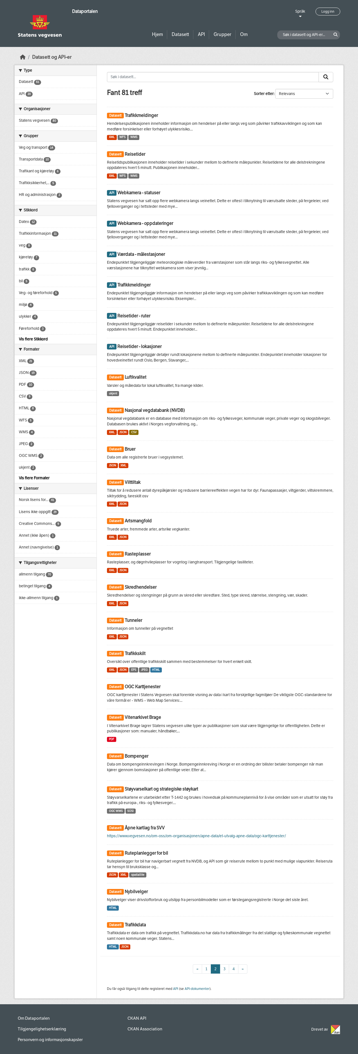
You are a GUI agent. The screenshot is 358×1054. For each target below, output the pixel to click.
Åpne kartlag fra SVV (145, 827)
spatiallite (137, 875)
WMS (133, 137)
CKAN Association (144, 1029)
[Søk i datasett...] (213, 77)
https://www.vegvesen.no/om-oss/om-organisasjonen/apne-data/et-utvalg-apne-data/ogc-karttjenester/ (196, 836)
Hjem (157, 34)
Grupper (222, 34)
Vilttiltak (132, 482)
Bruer (130, 449)
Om (244, 34)
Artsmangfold (138, 520)
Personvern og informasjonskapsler (50, 1039)
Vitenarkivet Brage (143, 717)
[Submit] (326, 77)
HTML (156, 670)
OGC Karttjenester (142, 686)
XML (112, 137)
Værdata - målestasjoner (141, 254)
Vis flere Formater (34, 478)
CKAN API (136, 1018)
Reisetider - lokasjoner (139, 346)
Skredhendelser (140, 587)
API (201, 34)
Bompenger (136, 756)
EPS (133, 670)
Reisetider (135, 154)
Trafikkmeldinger (141, 115)
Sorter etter (264, 93)
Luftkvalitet (135, 377)
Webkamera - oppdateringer (145, 223)
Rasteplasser (138, 554)
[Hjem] (23, 57)
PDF (111, 739)
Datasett (180, 34)
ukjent (113, 393)
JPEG (144, 670)
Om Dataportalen (34, 1018)
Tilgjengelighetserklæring (42, 1029)
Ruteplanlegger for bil (146, 853)
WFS (122, 137)
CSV (134, 432)
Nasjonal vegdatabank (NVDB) (155, 410)
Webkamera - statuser (138, 192)
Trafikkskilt (135, 653)
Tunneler (133, 620)
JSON (122, 432)
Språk (300, 11)
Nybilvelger (136, 891)
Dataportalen (85, 11)
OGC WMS (116, 811)
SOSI (130, 811)
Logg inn (327, 11)
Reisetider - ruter (133, 316)
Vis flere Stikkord (33, 339)
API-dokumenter (197, 989)
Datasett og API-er (51, 57)
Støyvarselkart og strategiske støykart (161, 789)
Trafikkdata (135, 924)
